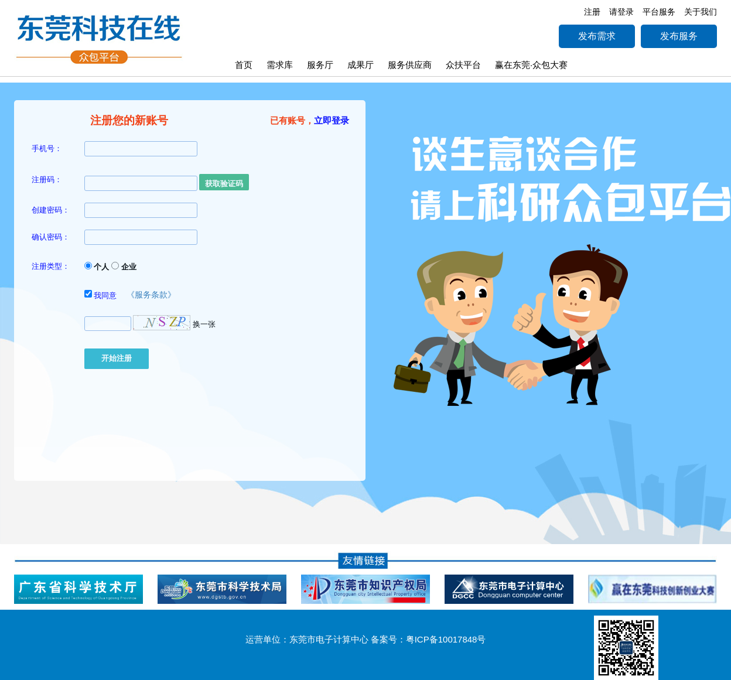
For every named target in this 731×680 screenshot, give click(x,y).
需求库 (280, 65)
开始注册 (116, 358)
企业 (123, 266)
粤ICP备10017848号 (446, 639)
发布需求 (597, 36)
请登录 (621, 11)
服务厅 (320, 65)
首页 (243, 65)
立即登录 (331, 120)
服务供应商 (410, 65)
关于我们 (700, 11)
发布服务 (679, 36)
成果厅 (360, 65)
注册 (592, 11)
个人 (97, 266)
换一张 (204, 323)
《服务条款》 (151, 294)
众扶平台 (463, 65)
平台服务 (659, 11)
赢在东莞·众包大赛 (531, 65)
